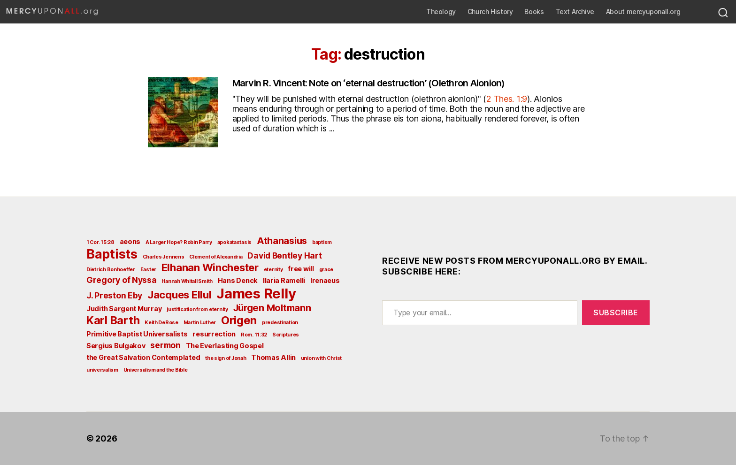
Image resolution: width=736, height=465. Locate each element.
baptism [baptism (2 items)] (322, 242)
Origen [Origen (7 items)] (239, 320)
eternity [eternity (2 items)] (273, 270)
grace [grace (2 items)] (326, 270)
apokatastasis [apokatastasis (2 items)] (234, 242)
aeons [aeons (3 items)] (130, 241)
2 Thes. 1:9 (506, 99)
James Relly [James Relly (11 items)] (256, 293)
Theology (441, 11)
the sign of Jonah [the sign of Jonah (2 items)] (225, 358)
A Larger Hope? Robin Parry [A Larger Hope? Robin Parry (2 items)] (179, 242)
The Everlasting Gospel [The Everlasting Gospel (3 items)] (225, 346)
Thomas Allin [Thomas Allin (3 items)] (273, 357)
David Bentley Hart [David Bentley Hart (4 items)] (284, 255)
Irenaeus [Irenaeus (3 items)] (325, 280)
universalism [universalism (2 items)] (102, 370)
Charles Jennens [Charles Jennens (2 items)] (163, 257)
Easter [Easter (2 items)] (148, 270)
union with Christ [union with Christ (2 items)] (321, 358)
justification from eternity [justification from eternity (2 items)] (197, 309)
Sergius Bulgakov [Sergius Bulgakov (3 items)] (116, 346)
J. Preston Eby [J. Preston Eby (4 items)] (114, 295)
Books (534, 11)
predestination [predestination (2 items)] (280, 323)
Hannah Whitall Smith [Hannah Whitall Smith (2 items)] (187, 281)
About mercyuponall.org (643, 11)
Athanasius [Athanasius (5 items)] (282, 240)
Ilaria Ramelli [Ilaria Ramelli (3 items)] (284, 280)
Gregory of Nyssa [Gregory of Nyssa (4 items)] (121, 280)
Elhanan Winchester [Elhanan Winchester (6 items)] (210, 267)
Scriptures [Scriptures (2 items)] (285, 335)
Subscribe (615, 312)
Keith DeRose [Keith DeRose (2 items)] (161, 323)
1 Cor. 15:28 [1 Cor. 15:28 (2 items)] (100, 242)
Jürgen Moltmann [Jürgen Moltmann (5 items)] (272, 307)
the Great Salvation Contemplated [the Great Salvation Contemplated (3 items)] (143, 357)
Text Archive (575, 11)
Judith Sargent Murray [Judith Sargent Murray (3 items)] (123, 309)
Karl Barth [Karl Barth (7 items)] (112, 320)
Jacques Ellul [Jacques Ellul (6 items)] (179, 295)
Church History (490, 11)
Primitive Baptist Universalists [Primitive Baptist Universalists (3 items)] (137, 334)
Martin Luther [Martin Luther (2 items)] (200, 323)
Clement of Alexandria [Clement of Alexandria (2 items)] (215, 257)
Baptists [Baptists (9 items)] (112, 253)
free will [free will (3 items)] (301, 269)
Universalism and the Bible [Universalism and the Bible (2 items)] (155, 370)
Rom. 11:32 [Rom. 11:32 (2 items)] (254, 335)
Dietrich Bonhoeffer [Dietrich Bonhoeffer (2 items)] (110, 270)
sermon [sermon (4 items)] (165, 345)
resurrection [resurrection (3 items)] (214, 334)
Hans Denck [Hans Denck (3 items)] (238, 280)
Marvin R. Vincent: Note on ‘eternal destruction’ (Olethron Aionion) (368, 83)
